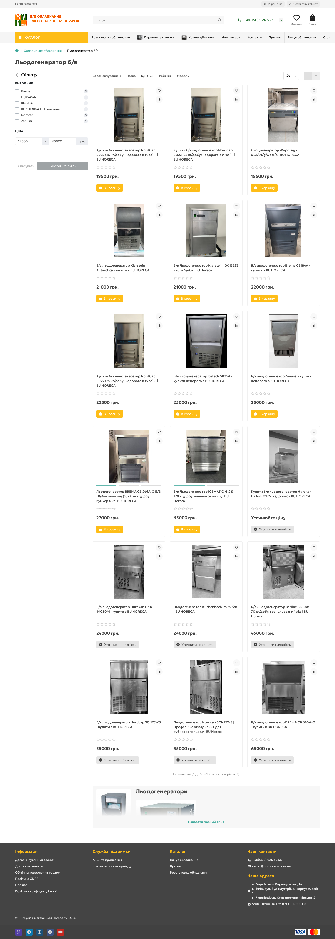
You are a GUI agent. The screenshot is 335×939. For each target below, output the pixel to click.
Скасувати (26, 166)
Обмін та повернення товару (37, 872)
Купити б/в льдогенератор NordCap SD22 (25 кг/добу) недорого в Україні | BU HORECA (127, 155)
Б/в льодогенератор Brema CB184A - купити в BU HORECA (280, 267)
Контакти (223, 37)
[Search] (159, 20)
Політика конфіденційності (36, 891)
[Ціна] (28, 141)
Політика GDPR (27, 879)
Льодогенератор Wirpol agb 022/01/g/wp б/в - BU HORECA (275, 152)
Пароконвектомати (112, 37)
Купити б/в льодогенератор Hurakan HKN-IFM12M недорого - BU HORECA (281, 493)
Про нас (247, 37)
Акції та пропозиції (107, 860)
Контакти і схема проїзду (112, 866)
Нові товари (195, 37)
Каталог (178, 851)
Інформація (27, 851)
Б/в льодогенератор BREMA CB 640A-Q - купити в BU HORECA (283, 724)
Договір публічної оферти (35, 860)
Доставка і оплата (29, 866)
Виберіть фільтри (63, 166)
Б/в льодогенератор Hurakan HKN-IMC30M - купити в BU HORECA (125, 609)
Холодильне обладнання (43, 51)
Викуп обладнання (184, 860)
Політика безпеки (26, 3)
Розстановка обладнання (283, 37)
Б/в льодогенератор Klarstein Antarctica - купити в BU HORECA (123, 267)
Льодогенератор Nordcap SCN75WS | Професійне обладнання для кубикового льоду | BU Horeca (204, 727)
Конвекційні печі (158, 37)
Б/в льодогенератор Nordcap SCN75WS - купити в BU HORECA (128, 724)
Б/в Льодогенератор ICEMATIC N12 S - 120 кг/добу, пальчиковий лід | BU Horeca (204, 496)
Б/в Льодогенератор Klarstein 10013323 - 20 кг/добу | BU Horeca (206, 267)
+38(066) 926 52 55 (256, 20)
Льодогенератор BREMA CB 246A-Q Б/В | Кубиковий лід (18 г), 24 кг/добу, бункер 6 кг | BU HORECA (128, 496)
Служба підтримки (112, 851)
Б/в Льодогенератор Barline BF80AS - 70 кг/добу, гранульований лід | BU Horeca (281, 611)
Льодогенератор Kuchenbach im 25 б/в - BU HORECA (205, 609)
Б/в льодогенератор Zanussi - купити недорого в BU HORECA (281, 378)
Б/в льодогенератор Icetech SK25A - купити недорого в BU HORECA (203, 378)
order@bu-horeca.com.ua (271, 866)
